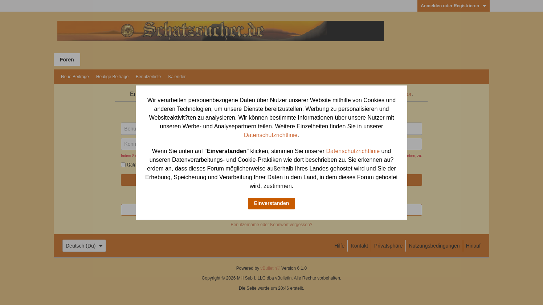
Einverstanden (271, 203)
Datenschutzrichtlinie (271, 135)
